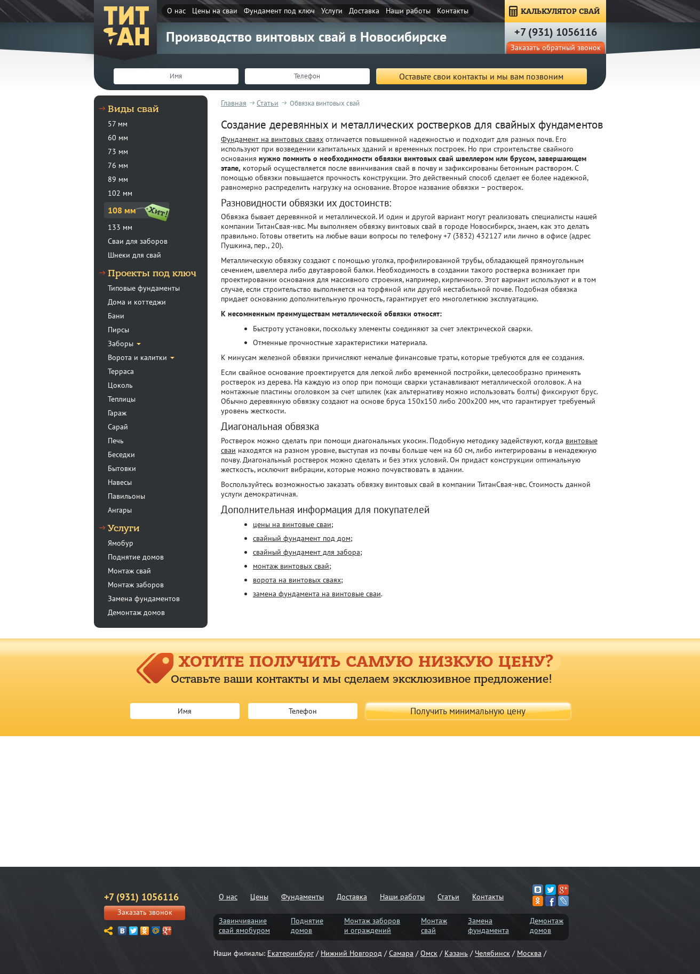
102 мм (120, 193)
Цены (259, 896)
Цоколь (120, 385)
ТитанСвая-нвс (126, 26)
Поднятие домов (136, 557)
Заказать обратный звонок (556, 47)
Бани (116, 316)
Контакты (452, 10)
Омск (429, 953)
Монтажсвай (434, 925)
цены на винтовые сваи (292, 524)
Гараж (117, 413)
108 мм (122, 210)
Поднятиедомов (307, 925)
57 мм (118, 124)
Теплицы (122, 399)
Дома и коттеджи (137, 302)
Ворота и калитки (137, 357)
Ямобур (120, 543)
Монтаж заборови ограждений (372, 925)
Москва (529, 953)
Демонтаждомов (546, 925)
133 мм (120, 227)
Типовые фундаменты (144, 288)
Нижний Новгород (351, 953)
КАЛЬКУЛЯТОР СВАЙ (560, 11)
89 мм (118, 179)
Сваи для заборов (138, 241)
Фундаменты (302, 896)
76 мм (118, 165)
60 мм (118, 137)
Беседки (121, 454)
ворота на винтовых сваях (297, 580)
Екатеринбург (290, 953)
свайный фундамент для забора (306, 552)
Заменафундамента (488, 925)
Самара (401, 953)
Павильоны (126, 496)
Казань (456, 953)
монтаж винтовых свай (291, 566)
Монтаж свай (129, 571)
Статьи (448, 896)
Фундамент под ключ (279, 10)
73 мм (118, 151)
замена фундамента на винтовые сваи (317, 593)
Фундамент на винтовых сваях (272, 139)
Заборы (120, 343)
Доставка (364, 10)
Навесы (120, 482)
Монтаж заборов (136, 584)
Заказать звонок (144, 912)
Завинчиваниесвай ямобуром (244, 925)
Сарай (118, 427)
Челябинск (492, 953)
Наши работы (408, 10)
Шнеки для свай (134, 255)
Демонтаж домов (136, 612)
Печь (116, 440)
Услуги (332, 10)
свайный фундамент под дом (302, 538)
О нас (176, 10)
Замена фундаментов (144, 598)
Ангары (120, 510)
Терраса (121, 371)
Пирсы (118, 329)
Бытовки (122, 468)
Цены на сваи (214, 10)
